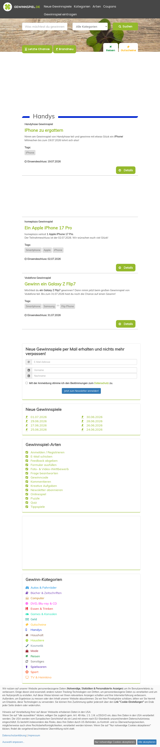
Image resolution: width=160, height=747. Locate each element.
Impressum (34, 735)
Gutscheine (36, 624)
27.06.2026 (36, 425)
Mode (32, 651)
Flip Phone (67, 306)
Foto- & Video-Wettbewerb (47, 469)
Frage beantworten (42, 473)
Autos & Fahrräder (41, 587)
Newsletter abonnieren (44, 490)
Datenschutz (101, 383)
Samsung (49, 306)
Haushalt (34, 635)
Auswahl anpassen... (13, 741)
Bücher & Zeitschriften (44, 593)
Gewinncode (37, 477)
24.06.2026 (92, 429)
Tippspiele (35, 506)
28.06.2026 (92, 421)
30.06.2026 (92, 417)
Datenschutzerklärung (14, 735)
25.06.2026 (36, 429)
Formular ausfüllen (41, 465)
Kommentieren (38, 481)
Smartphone (33, 250)
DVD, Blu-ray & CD (41, 603)
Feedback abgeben (42, 460)
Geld (31, 619)
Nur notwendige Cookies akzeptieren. (115, 741)
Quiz (31, 502)
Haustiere (35, 640)
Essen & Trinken (39, 608)
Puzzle (33, 498)
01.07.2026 (36, 417)
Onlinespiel (36, 494)
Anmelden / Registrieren (45, 452)
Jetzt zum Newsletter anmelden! (81, 390)
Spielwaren (36, 666)
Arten (97, 7)
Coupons (109, 7)
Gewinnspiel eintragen (60, 14)
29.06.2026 (36, 421)
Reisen (33, 656)
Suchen (125, 26)
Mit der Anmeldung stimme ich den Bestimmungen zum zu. (69, 383)
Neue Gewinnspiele (58, 7)
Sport (32, 672)
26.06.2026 (92, 425)
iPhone (30, 152)
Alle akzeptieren (146, 741)
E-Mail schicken (39, 456)
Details (126, 170)
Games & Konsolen (41, 614)
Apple (47, 250)
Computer (35, 598)
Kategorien (82, 7)
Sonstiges (35, 661)
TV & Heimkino (38, 677)
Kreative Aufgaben (41, 486)
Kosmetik (34, 645)
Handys (34, 629)
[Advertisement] (80, 82)
